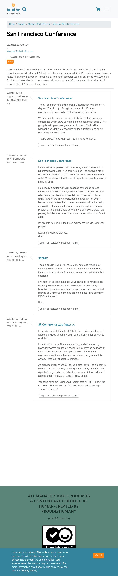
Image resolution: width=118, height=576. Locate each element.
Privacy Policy (29, 570)
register (54, 145)
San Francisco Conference (55, 98)
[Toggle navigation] (107, 9)
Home (12, 24)
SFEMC (43, 258)
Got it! (98, 555)
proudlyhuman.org (59, 518)
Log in (43, 145)
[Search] (24, 10)
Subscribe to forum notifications (25, 57)
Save (10, 61)
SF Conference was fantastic (56, 324)
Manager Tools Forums (39, 24)
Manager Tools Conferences (66, 24)
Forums (21, 24)
